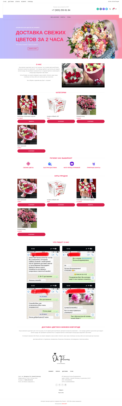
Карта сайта (61, 392)
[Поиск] (110, 9)
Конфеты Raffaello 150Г (53, 116)
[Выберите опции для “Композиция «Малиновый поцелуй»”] (31, 121)
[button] (61, 121)
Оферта (61, 390)
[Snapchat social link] (103, 9)
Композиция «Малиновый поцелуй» (26, 116)
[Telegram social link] (106, 9)
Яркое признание (21, 146)
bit (64, 403)
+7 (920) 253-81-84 (28, 380)
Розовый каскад (81, 116)
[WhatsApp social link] (98, 9)
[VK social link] (101, 9)
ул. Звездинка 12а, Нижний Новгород (31, 376)
